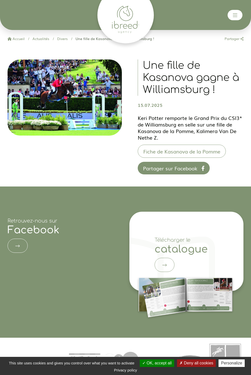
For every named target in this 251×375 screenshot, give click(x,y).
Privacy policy (125, 370)
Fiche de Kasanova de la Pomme (181, 151)
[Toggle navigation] (235, 15)
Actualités (40, 38)
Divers (62, 38)
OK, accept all (157, 363)
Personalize (231, 363)
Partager (234, 38)
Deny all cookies (196, 363)
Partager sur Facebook (174, 168)
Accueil (16, 38)
